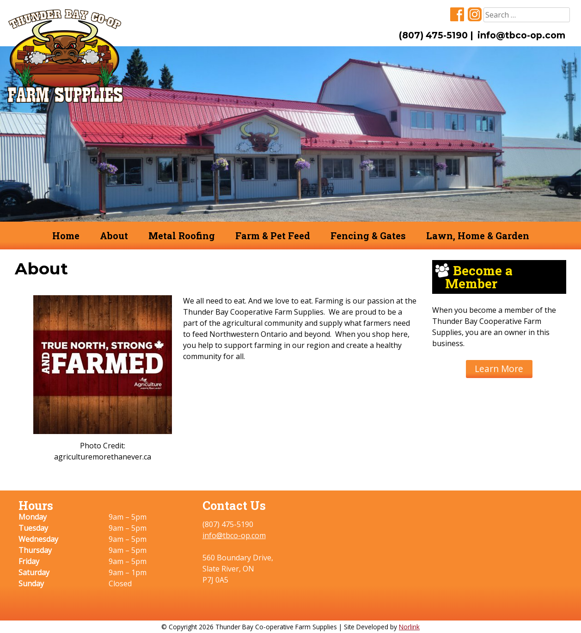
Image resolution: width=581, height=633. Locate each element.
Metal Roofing (181, 236)
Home (66, 236)
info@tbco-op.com (521, 35)
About (114, 236)
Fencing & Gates (368, 236)
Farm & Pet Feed (272, 236)
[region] (290, 134)
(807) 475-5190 (433, 35)
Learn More (499, 368)
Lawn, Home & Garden (477, 236)
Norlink (409, 626)
